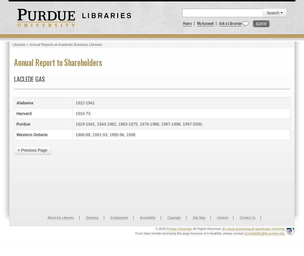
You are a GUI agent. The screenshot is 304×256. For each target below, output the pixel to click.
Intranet (222, 217)
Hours (187, 23)
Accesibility (147, 217)
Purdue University (179, 228)
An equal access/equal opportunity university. (253, 228)
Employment (119, 217)
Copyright (174, 217)
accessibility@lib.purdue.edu (264, 233)
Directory (92, 217)
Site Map (199, 217)
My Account (205, 23)
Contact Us (247, 217)
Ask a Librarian (230, 23)
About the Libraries (61, 217)
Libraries (19, 45)
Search (275, 13)
